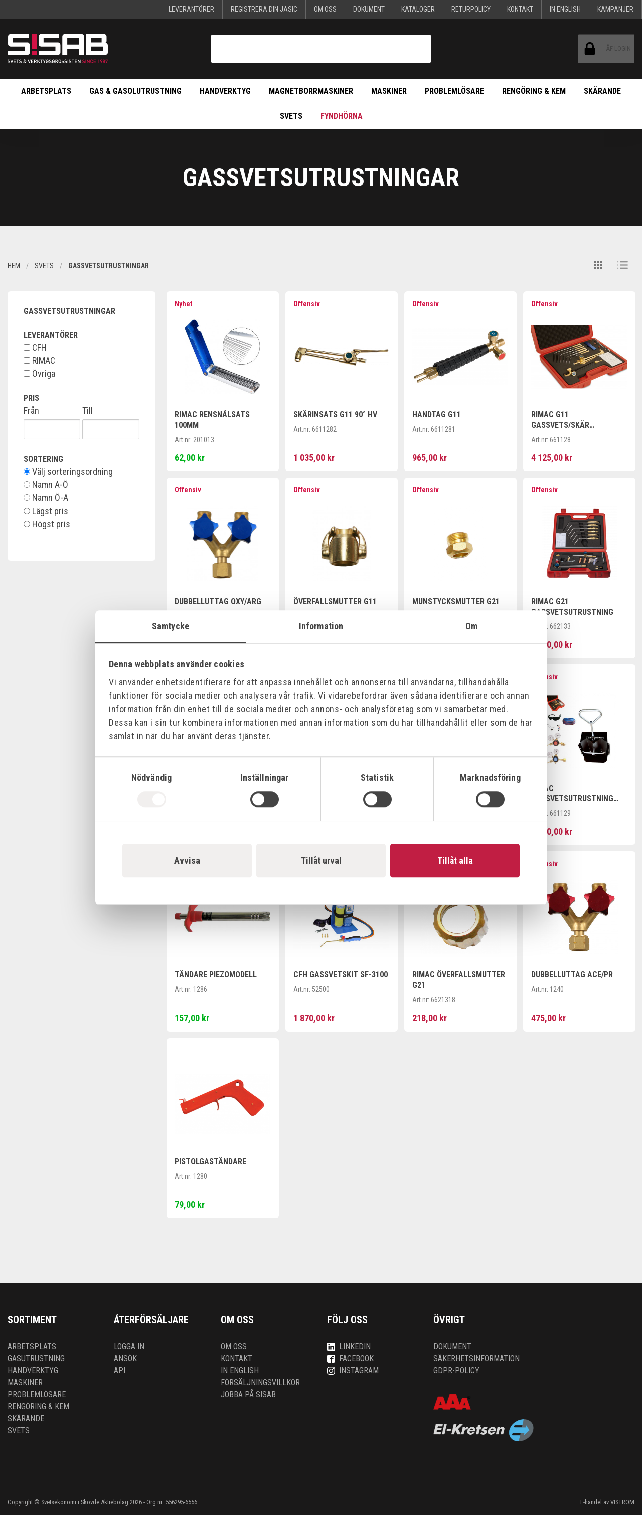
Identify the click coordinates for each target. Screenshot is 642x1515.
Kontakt (520, 9)
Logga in (129, 1346)
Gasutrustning (36, 1358)
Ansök (125, 1358)
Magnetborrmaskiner (311, 91)
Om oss (325, 9)
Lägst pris (46, 511)
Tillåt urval (321, 860)
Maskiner (389, 91)
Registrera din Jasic (264, 9)
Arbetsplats (46, 91)
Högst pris (47, 524)
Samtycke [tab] (170, 626)
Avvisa (187, 860)
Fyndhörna (341, 116)
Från (31, 410)
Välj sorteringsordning (68, 471)
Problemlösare (454, 91)
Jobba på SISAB (248, 1394)
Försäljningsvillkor (260, 1382)
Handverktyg (225, 91)
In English (565, 9)
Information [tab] (321, 626)
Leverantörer (191, 9)
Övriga (39, 373)
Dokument (369, 9)
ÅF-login (594, 49)
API (119, 1370)
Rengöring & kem (534, 91)
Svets (291, 116)
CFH (35, 347)
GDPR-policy (456, 1370)
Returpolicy (471, 9)
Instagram (353, 1370)
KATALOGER (418, 9)
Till (87, 410)
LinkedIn (349, 1346)
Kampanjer (615, 9)
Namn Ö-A (46, 497)
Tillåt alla (455, 860)
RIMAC (39, 360)
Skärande (602, 91)
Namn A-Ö (46, 484)
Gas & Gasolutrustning (135, 91)
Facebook (350, 1358)
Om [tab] (471, 626)
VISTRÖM (622, 1502)
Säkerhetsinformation (476, 1358)
